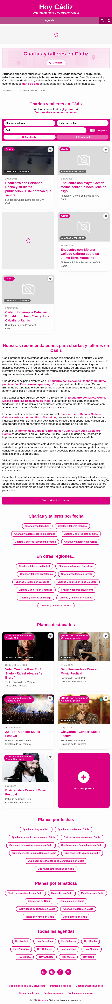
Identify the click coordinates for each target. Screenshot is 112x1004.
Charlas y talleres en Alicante (77, 589)
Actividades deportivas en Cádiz (37, 909)
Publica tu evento (53, 993)
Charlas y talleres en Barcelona (75, 566)
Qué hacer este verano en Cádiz (82, 853)
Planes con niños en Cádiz (39, 916)
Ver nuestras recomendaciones (56, 112)
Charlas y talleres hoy (37, 526)
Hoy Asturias (46, 957)
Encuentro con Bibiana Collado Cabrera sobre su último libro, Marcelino (51, 415)
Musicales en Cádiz (62, 893)
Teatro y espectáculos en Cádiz (25, 893)
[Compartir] (56, 62)
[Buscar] (101, 20)
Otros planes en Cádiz (75, 916)
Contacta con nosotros (80, 993)
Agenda (49, 20)
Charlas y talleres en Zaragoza (32, 582)
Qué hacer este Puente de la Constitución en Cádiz (56, 861)
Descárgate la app (29, 993)
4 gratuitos (70, 108)
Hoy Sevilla (90, 941)
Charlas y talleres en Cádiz (78, 909)
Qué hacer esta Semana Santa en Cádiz (34, 853)
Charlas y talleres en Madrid (34, 566)
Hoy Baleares (44, 949)
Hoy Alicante (92, 949)
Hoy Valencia (68, 941)
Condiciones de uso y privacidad (27, 985)
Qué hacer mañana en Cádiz (73, 829)
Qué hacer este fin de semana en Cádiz (33, 837)
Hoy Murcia (68, 957)
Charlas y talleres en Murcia (56, 605)
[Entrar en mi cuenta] (108, 20)
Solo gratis (97, 130)
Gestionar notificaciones (89, 985)
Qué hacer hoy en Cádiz (36, 829)
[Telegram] (52, 972)
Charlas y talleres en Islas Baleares (77, 582)
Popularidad (29, 137)
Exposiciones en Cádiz (71, 901)
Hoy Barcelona (44, 941)
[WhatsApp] (44, 972)
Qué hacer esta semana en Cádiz (82, 837)
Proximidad (82, 137)
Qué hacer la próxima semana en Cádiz (31, 845)
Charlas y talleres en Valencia (36, 574)
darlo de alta (30, 83)
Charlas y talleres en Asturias (76, 597)
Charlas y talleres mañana (72, 526)
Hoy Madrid (21, 941)
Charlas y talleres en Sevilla (76, 574)
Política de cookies (60, 985)
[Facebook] (60, 972)
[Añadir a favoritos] (50, 149)
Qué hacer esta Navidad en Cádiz (56, 868)
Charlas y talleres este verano (80, 541)
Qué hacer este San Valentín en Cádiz (82, 845)
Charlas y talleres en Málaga (35, 597)
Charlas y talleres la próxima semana (35, 541)
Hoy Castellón (68, 949)
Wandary (43, 1000)
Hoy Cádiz (88, 957)
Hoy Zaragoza (21, 949)
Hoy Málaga (24, 957)
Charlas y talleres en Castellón (35, 589)
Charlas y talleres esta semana (81, 533)
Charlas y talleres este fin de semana (34, 533)
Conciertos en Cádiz (39, 901)
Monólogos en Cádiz (92, 893)
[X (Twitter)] (68, 972)
